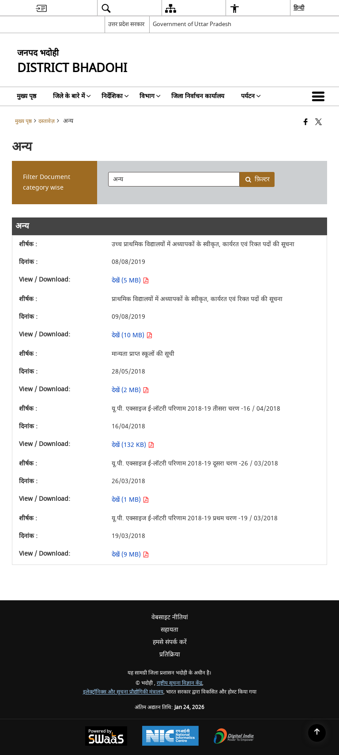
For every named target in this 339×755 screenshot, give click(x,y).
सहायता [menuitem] (169, 629)
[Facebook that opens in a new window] (305, 122)
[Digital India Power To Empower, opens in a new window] (234, 737)
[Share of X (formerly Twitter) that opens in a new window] (318, 122)
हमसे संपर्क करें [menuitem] (170, 642)
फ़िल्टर (257, 179)
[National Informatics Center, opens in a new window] (170, 737)
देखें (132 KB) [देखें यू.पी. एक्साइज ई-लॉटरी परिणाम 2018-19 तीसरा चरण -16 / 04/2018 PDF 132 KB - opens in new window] (133, 445)
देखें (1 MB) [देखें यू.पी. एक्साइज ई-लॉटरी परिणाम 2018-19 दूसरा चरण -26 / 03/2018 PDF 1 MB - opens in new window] (130, 499)
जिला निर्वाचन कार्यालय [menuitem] (197, 96)
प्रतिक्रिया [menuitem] (169, 654)
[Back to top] (317, 733)
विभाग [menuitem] (150, 96)
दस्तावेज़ (46, 121)
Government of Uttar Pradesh (192, 24)
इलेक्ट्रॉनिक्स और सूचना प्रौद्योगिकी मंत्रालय (123, 692)
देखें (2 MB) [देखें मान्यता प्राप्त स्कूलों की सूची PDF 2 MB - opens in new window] (130, 390)
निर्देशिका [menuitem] (115, 96)
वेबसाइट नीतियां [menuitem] (169, 617)
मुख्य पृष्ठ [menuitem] (26, 96)
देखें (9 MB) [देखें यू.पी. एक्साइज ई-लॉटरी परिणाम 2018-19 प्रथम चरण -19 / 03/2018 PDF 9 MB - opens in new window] (130, 554)
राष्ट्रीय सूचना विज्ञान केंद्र (179, 683)
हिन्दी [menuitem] (299, 8)
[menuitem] (41, 8)
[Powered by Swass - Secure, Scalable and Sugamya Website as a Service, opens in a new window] (106, 737)
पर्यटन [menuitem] (251, 96)
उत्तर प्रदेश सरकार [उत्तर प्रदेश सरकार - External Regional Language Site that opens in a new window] (126, 24)
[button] (320, 96)
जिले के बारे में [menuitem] (72, 96)
